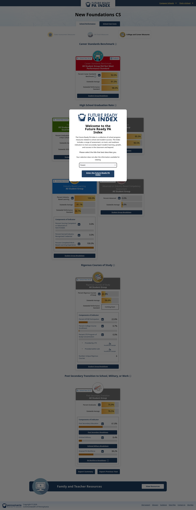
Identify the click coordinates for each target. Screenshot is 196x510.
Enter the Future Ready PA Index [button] (98, 174)
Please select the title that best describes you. (98, 152)
